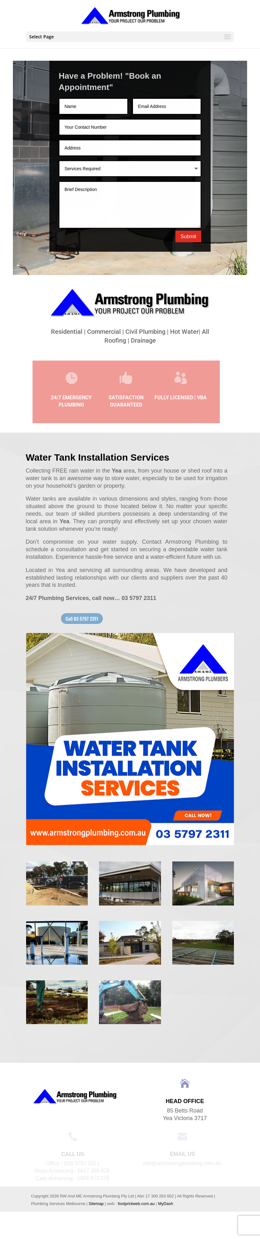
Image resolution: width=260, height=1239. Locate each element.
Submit (188, 238)
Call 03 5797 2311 (96, 618)
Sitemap (96, 1203)
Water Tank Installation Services (97, 457)
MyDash (165, 1203)
